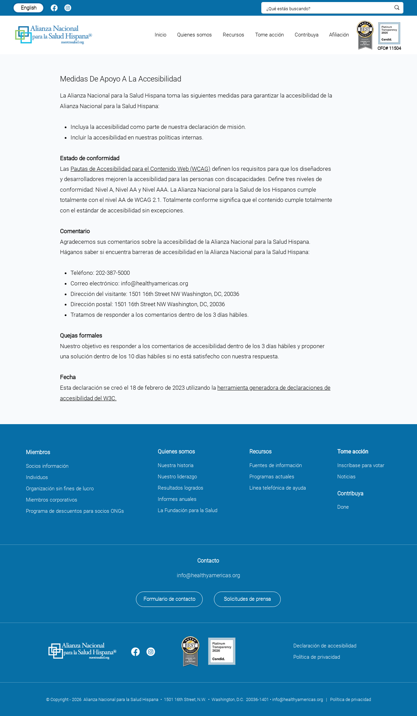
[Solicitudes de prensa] (247, 599)
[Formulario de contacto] (169, 599)
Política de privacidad (316, 657)
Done (343, 507)
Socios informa (42, 466)
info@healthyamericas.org (154, 283)
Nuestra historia (176, 465)
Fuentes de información (275, 465)
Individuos (37, 477)
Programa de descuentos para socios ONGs (75, 511)
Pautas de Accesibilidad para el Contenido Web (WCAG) (141, 168)
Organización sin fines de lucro (60, 489)
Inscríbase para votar (360, 465)
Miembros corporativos (51, 500)
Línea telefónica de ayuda (277, 488)
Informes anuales (177, 499)
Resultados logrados (180, 488)
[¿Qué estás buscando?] (323, 8)
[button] (195, 35)
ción (63, 466)
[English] (28, 8)
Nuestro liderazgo (177, 477)
